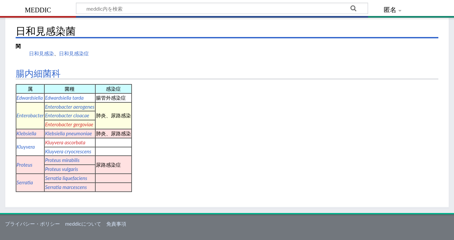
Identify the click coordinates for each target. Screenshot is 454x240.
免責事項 (116, 224)
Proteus (25, 165)
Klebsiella (27, 133)
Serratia (25, 182)
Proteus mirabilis (62, 160)
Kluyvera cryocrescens (68, 151)
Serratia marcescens (66, 187)
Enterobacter (30, 115)
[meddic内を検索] (222, 8)
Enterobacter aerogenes (69, 107)
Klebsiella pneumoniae (68, 133)
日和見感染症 (74, 53)
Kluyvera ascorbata (65, 142)
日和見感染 (41, 53)
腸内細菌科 (38, 74)
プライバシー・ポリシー (32, 224)
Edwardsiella (30, 98)
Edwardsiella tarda (64, 98)
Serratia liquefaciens (66, 178)
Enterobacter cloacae (67, 115)
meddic (38, 9)
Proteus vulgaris (61, 169)
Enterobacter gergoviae (69, 124)
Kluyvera (26, 147)
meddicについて (83, 224)
